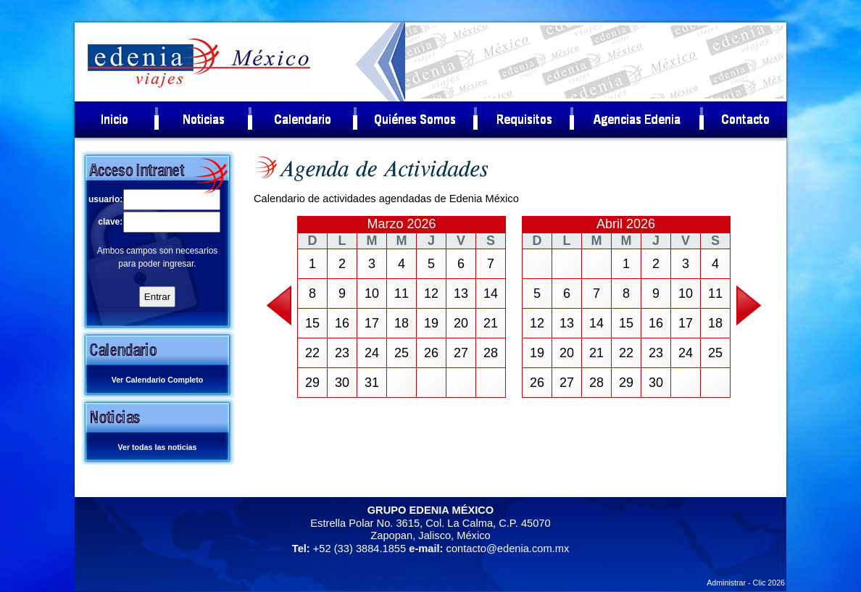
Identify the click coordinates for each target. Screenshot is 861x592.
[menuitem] (116, 119)
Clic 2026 (769, 582)
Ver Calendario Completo (158, 379)
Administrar (726, 582)
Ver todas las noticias (157, 447)
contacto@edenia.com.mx (508, 548)
